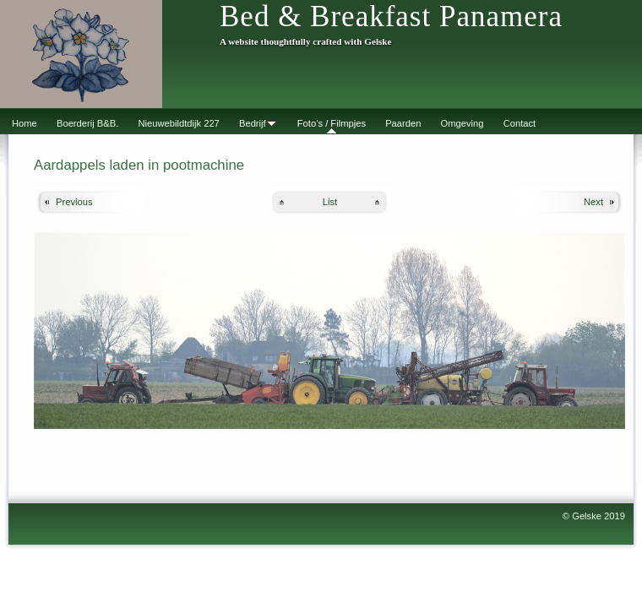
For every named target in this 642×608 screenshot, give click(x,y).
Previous (74, 202)
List (330, 202)
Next (593, 202)
